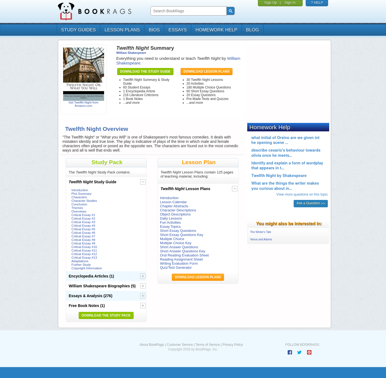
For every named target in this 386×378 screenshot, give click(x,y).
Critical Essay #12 (84, 254)
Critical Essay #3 (83, 222)
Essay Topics (170, 227)
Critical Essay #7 (83, 236)
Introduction (80, 190)
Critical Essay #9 (83, 243)
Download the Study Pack (106, 315)
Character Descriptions (178, 210)
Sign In (289, 3)
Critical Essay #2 (83, 218)
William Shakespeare (131, 52)
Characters (79, 197)
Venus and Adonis (261, 239)
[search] (188, 11)
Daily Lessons (171, 218)
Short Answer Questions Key (182, 251)
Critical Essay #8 (83, 239)
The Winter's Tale (260, 232)
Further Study (81, 264)
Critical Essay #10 (84, 247)
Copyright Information (87, 268)
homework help (216, 30)
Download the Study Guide (145, 71)
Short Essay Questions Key (181, 235)
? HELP (317, 3)
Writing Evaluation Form (179, 263)
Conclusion (79, 204)
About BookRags (151, 345)
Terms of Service (207, 345)
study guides (78, 30)
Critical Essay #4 (83, 225)
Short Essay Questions (178, 231)
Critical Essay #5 (83, 229)
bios (154, 30)
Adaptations (80, 261)
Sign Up (270, 3)
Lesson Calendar (173, 202)
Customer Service (180, 345)
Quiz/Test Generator (176, 267)
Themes (77, 207)
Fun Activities (170, 222)
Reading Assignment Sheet (181, 259)
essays (178, 30)
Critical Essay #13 (84, 257)
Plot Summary (82, 193)
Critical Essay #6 (83, 232)
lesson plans (122, 30)
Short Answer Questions (179, 247)
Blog (252, 30)
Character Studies (84, 200)
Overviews (79, 211)
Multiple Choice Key (175, 243)
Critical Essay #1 (83, 215)
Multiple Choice (172, 239)
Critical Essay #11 (84, 250)
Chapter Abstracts (174, 206)
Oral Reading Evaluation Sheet (184, 255)
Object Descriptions (175, 214)
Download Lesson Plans (207, 71)
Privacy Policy (232, 345)
